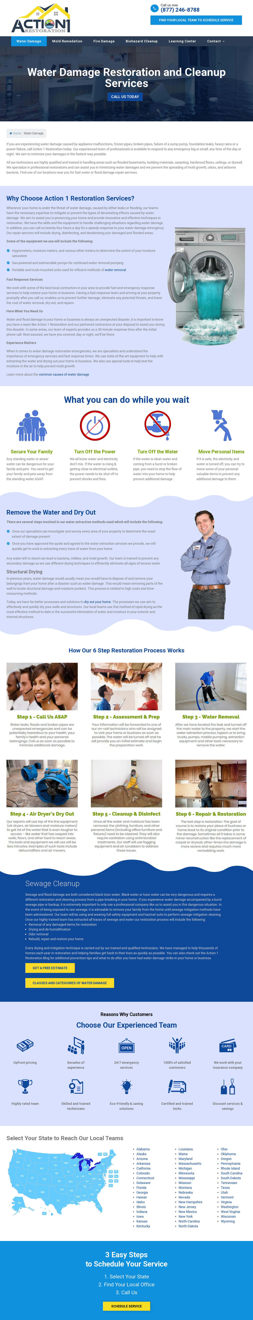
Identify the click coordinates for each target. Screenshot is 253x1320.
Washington (229, 1207)
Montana (185, 1187)
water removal (115, 270)
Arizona (142, 1158)
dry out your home (97, 601)
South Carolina (231, 1173)
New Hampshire (190, 1202)
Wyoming (228, 1221)
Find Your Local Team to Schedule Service (196, 20)
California (143, 1168)
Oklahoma (228, 1154)
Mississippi (187, 1178)
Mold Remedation (67, 41)
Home (15, 133)
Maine (183, 1154)
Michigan (185, 1168)
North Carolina (189, 1221)
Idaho (140, 1202)
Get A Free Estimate (50, 968)
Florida (141, 1187)
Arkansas (143, 1163)
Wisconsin (228, 1216)
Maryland (185, 1158)
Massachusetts (190, 1163)
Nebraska (186, 1192)
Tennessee (229, 1182)
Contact (214, 41)
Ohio (224, 1149)
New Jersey (187, 1207)
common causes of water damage (64, 374)
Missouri (185, 1182)
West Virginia (230, 1211)
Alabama (143, 1149)
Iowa (140, 1216)
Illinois (141, 1207)
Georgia (142, 1192)
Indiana (141, 1211)
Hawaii (141, 1197)
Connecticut (145, 1178)
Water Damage (29, 41)
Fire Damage (104, 41)
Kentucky (143, 1226)
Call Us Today (125, 97)
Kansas (141, 1221)
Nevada (184, 1197)
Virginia (226, 1202)
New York (186, 1216)
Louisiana (186, 1149)
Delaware (143, 1182)
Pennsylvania (230, 1163)
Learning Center (182, 41)
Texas (225, 1187)
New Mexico (188, 1211)
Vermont (227, 1197)
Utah (224, 1192)
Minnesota (186, 1173)
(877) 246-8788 (180, 10)
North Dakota (188, 1226)
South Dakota (231, 1178)
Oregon (226, 1158)
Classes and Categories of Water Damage (70, 983)
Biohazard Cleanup (142, 41)
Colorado (143, 1173)
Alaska (141, 1154)
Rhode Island (230, 1168)
